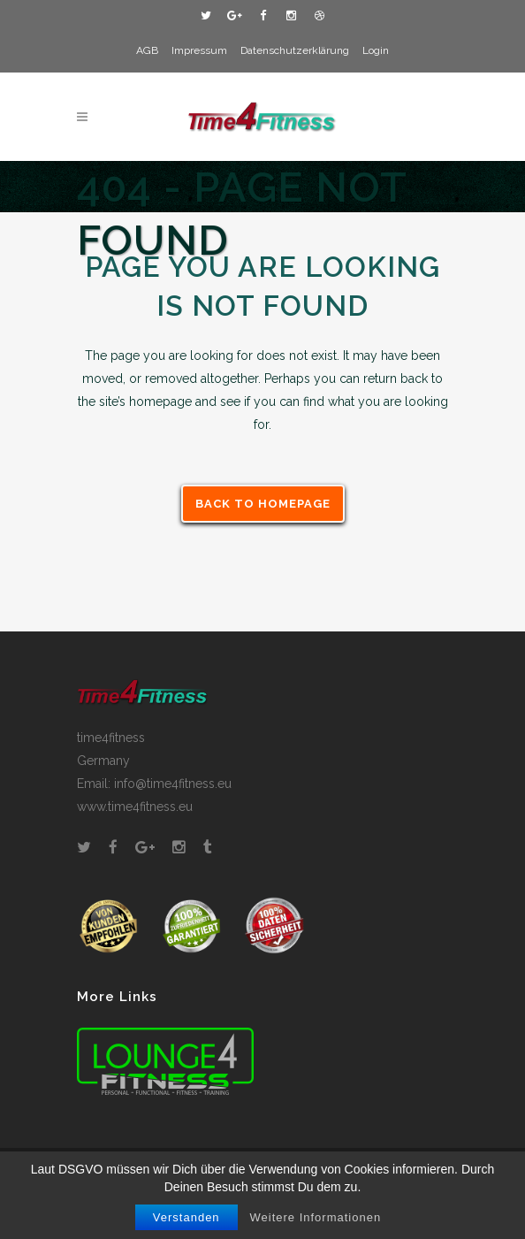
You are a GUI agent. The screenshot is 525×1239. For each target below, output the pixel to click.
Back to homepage (263, 503)
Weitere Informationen (316, 1217)
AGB (147, 50)
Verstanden (186, 1217)
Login (375, 50)
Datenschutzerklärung (294, 50)
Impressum (199, 50)
